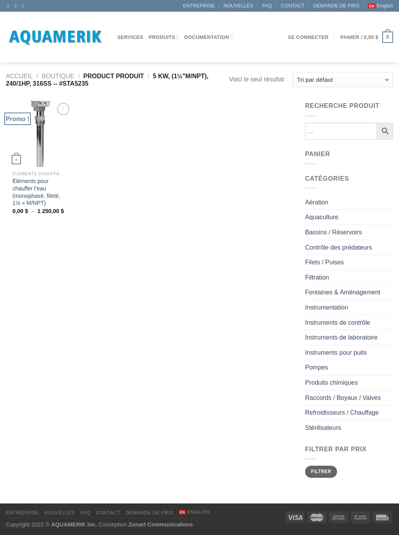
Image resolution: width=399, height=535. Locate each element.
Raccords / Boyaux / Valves (343, 397)
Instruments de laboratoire (341, 337)
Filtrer (321, 471)
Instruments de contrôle (337, 322)
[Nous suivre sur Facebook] (9, 6)
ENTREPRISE (199, 6)
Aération (316, 202)
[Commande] (342, 79)
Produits (164, 37)
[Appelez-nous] (24, 6)
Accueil (19, 76)
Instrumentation (326, 307)
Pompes (316, 367)
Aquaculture (321, 217)
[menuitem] (380, 6)
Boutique (58, 76)
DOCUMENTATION (208, 37)
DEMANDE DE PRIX (336, 6)
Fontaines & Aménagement (342, 292)
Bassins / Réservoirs (333, 232)
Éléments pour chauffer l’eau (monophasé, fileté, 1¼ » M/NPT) (36, 192)
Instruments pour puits (336, 352)
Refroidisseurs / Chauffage (342, 412)
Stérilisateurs (323, 427)
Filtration (317, 277)
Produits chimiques (331, 382)
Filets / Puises (324, 262)
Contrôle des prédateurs (338, 247)
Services (130, 37)
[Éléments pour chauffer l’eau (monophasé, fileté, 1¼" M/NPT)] (39, 134)
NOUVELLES (239, 6)
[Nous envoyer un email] (17, 6)
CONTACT (293, 6)
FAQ (267, 6)
